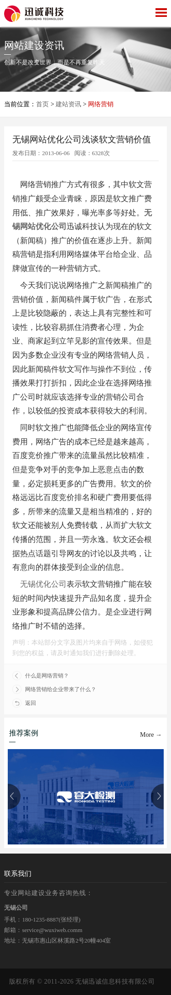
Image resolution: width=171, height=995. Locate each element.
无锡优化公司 (43, 584)
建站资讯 (68, 104)
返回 (24, 703)
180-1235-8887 (40, 919)
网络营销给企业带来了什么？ (54, 689)
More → (151, 734)
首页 (42, 104)
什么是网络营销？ (40, 675)
